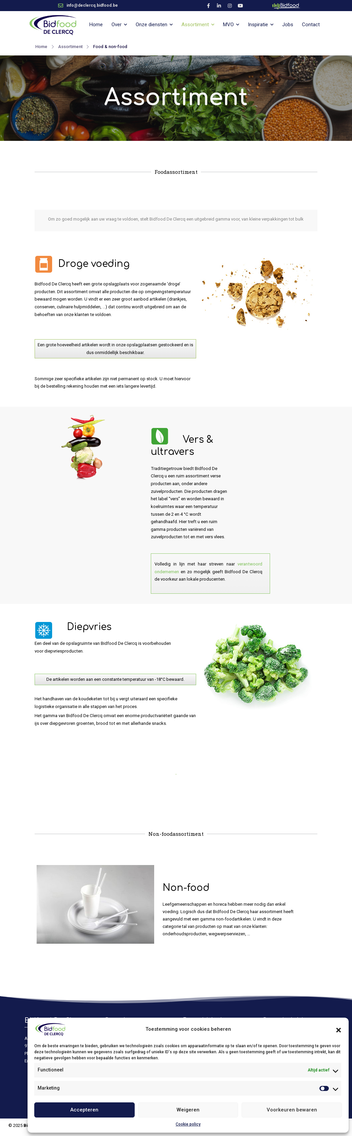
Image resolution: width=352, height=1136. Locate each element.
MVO (228, 25)
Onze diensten (151, 25)
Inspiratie (258, 25)
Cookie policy (188, 1124)
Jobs (287, 25)
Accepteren (84, 1110)
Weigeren (188, 1110)
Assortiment (195, 25)
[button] (338, 1029)
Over (117, 25)
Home (96, 25)
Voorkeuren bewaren (292, 1110)
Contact (311, 25)
